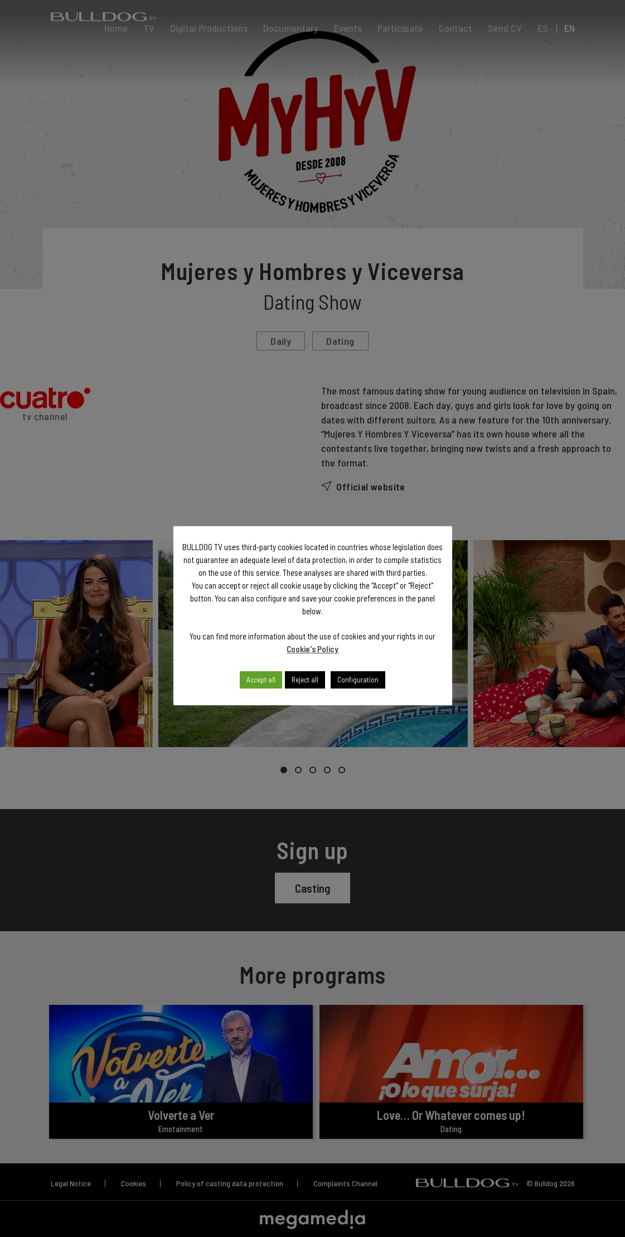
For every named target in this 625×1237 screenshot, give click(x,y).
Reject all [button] (305, 679)
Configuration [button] (358, 679)
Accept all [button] (260, 679)
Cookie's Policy (312, 649)
